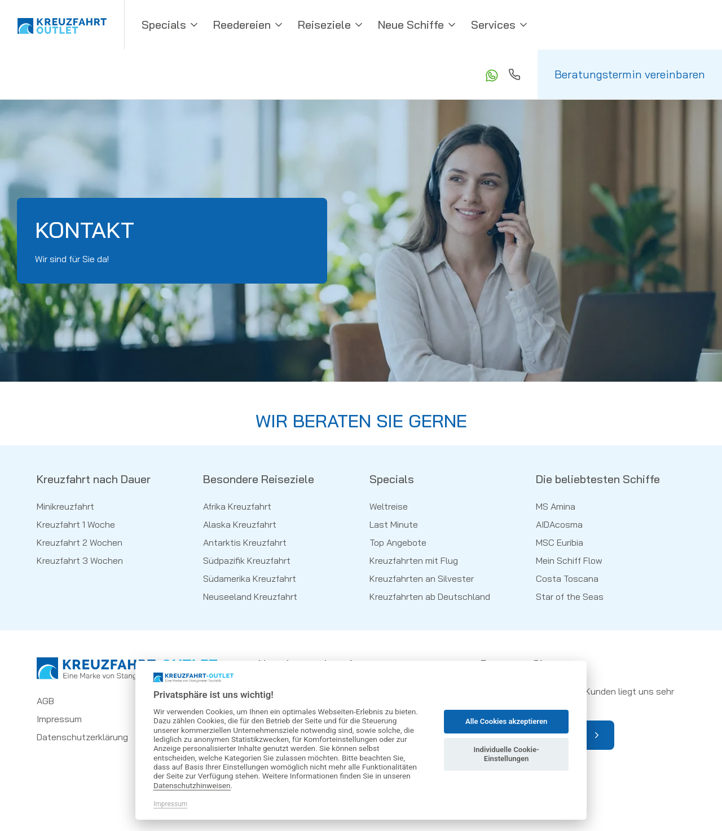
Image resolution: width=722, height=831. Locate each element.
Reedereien (248, 24)
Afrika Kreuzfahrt (237, 506)
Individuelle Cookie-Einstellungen (506, 754)
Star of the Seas (570, 596)
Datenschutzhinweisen (192, 785)
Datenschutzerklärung (82, 736)
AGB (45, 700)
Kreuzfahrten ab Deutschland (429, 596)
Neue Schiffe (417, 24)
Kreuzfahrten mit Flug (413, 560)
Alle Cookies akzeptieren (506, 721)
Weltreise (388, 506)
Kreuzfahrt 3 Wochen (80, 560)
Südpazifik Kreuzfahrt (246, 560)
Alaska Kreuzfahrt (239, 524)
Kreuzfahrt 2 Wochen (79, 542)
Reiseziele (331, 24)
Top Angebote (397, 542)
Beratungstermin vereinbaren (629, 74)
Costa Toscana (567, 578)
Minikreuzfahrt (65, 506)
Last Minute (393, 524)
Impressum (59, 718)
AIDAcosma (559, 524)
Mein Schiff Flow (569, 560)
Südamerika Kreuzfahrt (249, 578)
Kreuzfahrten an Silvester (421, 578)
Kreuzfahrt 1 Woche (76, 524)
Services (500, 24)
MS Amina (555, 506)
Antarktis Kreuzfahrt (245, 542)
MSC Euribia (559, 542)
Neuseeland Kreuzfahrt (250, 596)
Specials (171, 24)
